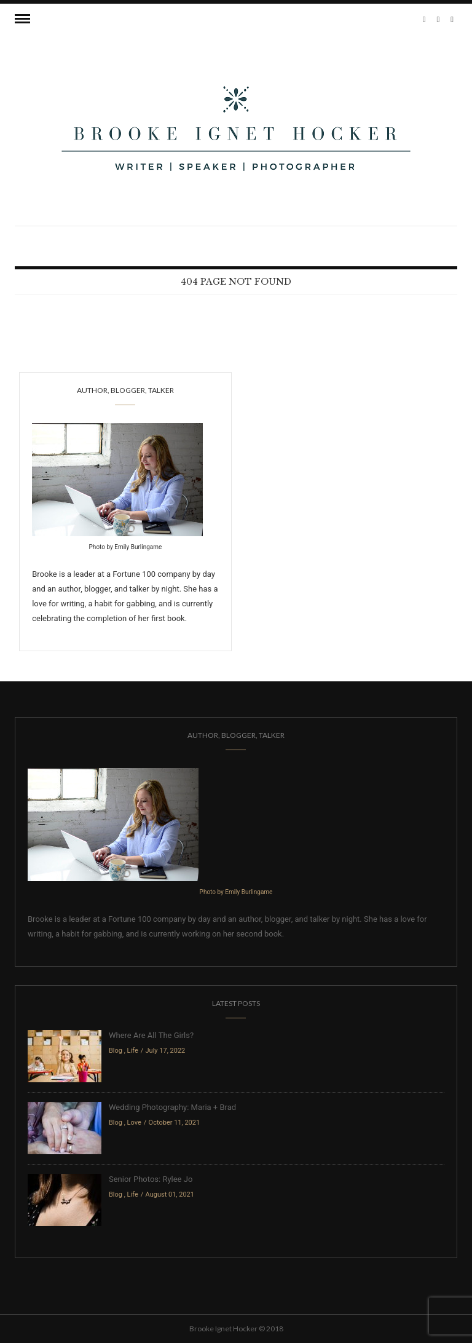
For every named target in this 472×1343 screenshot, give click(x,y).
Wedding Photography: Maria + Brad (172, 1107)
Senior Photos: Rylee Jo (150, 1179)
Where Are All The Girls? (151, 1035)
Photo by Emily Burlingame (125, 547)
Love (134, 1123)
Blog (115, 1051)
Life (132, 1051)
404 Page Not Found (236, 281)
